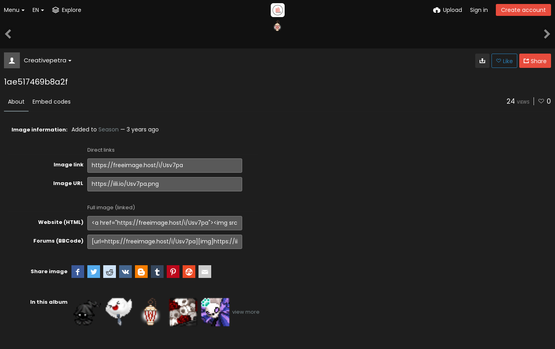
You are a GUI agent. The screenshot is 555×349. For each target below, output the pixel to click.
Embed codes (52, 102)
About (16, 102)
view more (246, 312)
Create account (523, 10)
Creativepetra (47, 60)
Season (108, 129)
